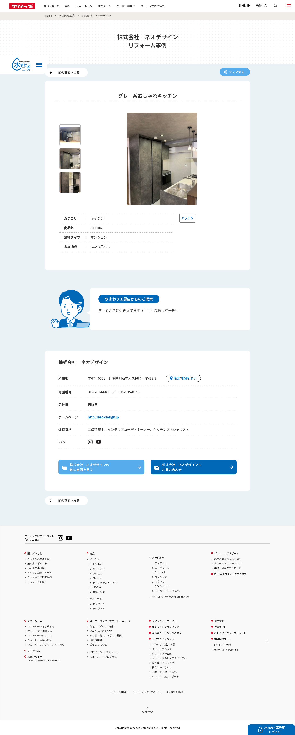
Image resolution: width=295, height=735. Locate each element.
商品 (92, 553)
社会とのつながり (162, 667)
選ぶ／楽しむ (34, 553)
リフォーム (104, 6)
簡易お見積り (227, 559)
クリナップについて (153, 6)
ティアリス (161, 563)
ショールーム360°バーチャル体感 (45, 644)
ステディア (99, 569)
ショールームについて (39, 635)
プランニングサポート (226, 553)
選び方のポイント (37, 563)
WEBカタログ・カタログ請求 (230, 574)
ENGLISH (244, 5)
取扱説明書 (96, 640)
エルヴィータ (162, 567)
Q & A (102, 631)
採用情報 (219, 620)
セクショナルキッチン (105, 582)
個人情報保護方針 (175, 692)
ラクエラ (97, 573)
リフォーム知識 (36, 582)
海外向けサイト (222, 639)
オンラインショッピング (165, 626)
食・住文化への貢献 (163, 662)
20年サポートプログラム (103, 656)
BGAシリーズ (162, 586)
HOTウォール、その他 (167, 590)
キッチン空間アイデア (39, 572)
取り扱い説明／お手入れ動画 (106, 635)
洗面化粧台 (158, 557)
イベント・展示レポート (165, 676)
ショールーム (84, 6)
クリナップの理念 (162, 649)
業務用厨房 (99, 592)
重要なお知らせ (98, 644)
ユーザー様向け (125, 6)
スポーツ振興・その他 (164, 672)
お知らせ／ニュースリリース (230, 633)
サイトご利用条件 (120, 692)
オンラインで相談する (39, 631)
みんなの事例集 (36, 568)
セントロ (97, 564)
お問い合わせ (105, 652)
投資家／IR (220, 626)
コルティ (97, 578)
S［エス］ (160, 572)
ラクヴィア (99, 608)
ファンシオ (161, 577)
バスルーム (96, 598)
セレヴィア (99, 603)
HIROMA (97, 587)
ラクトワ (160, 581)
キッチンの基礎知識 (38, 559)
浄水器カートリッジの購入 (167, 633)
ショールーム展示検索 (39, 640)
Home (48, 15)
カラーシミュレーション (227, 563)
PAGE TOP (147, 712)
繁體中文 (261, 5)
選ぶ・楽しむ (52, 6)
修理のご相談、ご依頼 (102, 626)
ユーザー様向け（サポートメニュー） (111, 620)
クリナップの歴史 (162, 653)
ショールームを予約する (40, 626)
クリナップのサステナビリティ (169, 658)
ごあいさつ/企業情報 (163, 644)
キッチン (95, 559)
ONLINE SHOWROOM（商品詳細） (171, 597)
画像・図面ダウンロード (227, 568)
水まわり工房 (67, 15)
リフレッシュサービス (164, 620)
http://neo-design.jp (103, 416)
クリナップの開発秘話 (39, 577)
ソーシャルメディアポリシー (147, 692)
